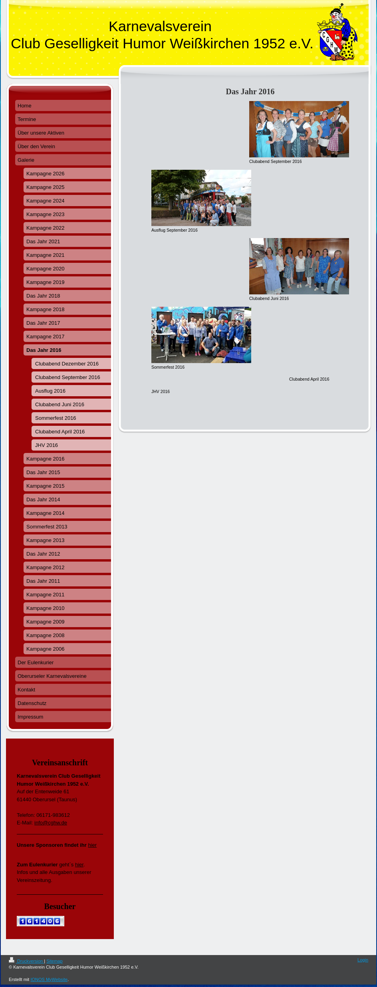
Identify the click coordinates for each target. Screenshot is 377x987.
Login (362, 959)
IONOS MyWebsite (48, 979)
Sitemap (54, 961)
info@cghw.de (50, 823)
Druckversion (26, 961)
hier (92, 845)
